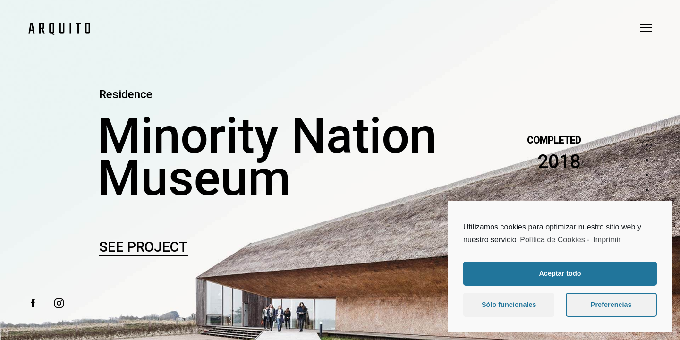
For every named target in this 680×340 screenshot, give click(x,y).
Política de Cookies (552, 240)
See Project (143, 246)
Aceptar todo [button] (560, 273)
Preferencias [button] (611, 304)
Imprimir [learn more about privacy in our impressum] (606, 240)
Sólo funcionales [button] (509, 304)
